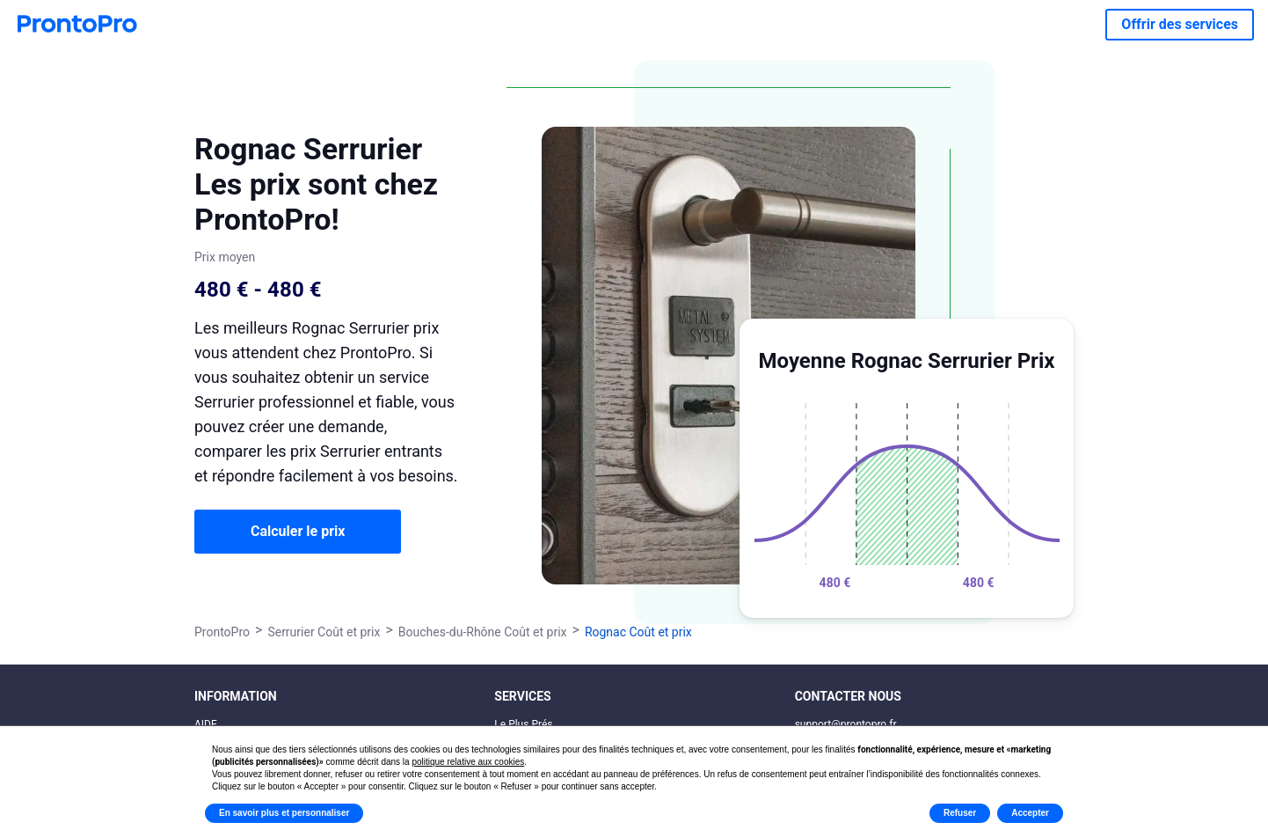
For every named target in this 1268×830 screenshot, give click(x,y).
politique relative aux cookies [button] (468, 762)
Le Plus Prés (523, 724)
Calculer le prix (298, 531)
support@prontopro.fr (846, 724)
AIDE (205, 724)
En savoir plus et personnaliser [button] (284, 813)
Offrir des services (1179, 24)
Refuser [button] (960, 813)
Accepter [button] (1030, 813)
